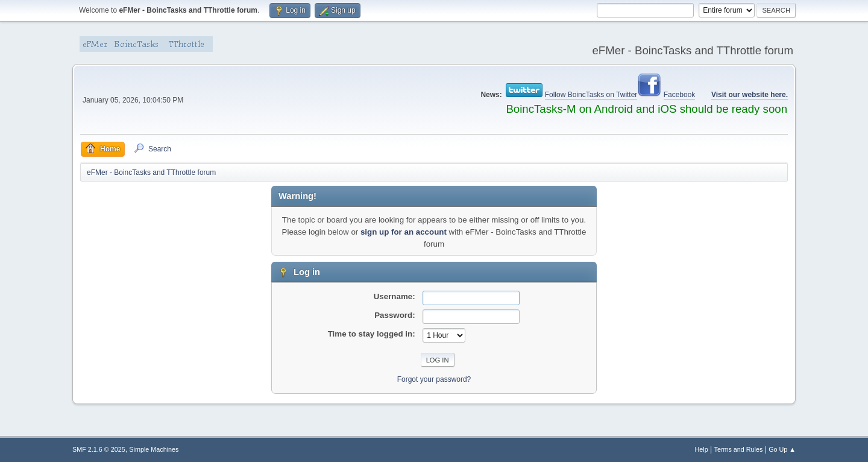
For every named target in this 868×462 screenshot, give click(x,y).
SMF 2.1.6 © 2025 (98, 449)
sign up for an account (403, 231)
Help (701, 449)
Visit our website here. (749, 94)
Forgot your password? (434, 379)
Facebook (680, 94)
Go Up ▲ (782, 449)
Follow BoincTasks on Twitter (591, 94)
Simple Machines (153, 449)
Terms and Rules (738, 449)
